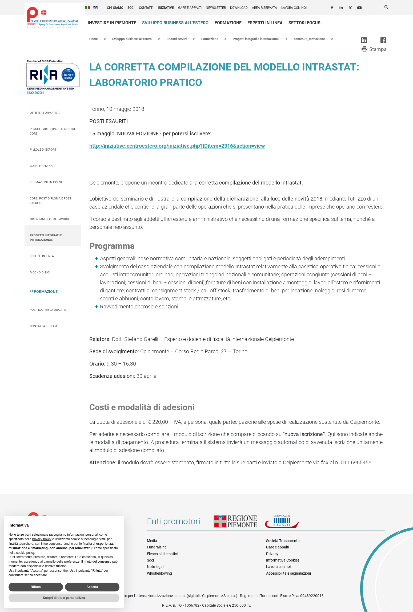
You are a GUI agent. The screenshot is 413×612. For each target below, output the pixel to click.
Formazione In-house (46, 182)
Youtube (360, 7)
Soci (131, 8)
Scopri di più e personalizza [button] (64, 598)
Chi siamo (115, 8)
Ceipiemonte (52, 17)
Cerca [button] (386, 8)
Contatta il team (43, 326)
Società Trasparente (282, 540)
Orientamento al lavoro (49, 219)
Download (239, 8)
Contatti (146, 8)
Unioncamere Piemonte (289, 523)
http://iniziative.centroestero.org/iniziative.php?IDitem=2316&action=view (177, 145)
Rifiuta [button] (36, 587)
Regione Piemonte (239, 523)
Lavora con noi (294, 8)
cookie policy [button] (25, 553)
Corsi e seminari (42, 165)
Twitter (351, 7)
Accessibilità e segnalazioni (288, 573)
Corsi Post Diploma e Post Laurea (50, 201)
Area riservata (264, 8)
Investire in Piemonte (112, 22)
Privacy (272, 553)
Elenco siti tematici (162, 553)
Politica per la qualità (48, 309)
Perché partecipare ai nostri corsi (52, 131)
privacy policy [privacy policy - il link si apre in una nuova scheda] (41, 539)
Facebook (333, 7)
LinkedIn (342, 7)
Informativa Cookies (282, 560)
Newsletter (216, 8)
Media (152, 540)
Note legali (155, 566)
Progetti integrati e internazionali (46, 237)
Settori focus (304, 22)
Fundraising (157, 547)
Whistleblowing (159, 573)
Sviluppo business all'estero (175, 22)
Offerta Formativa (44, 112)
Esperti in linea (265, 22)
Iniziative (166, 8)
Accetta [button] (92, 587)
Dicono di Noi (40, 272)
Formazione (228, 22)
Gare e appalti (190, 8)
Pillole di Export (43, 149)
